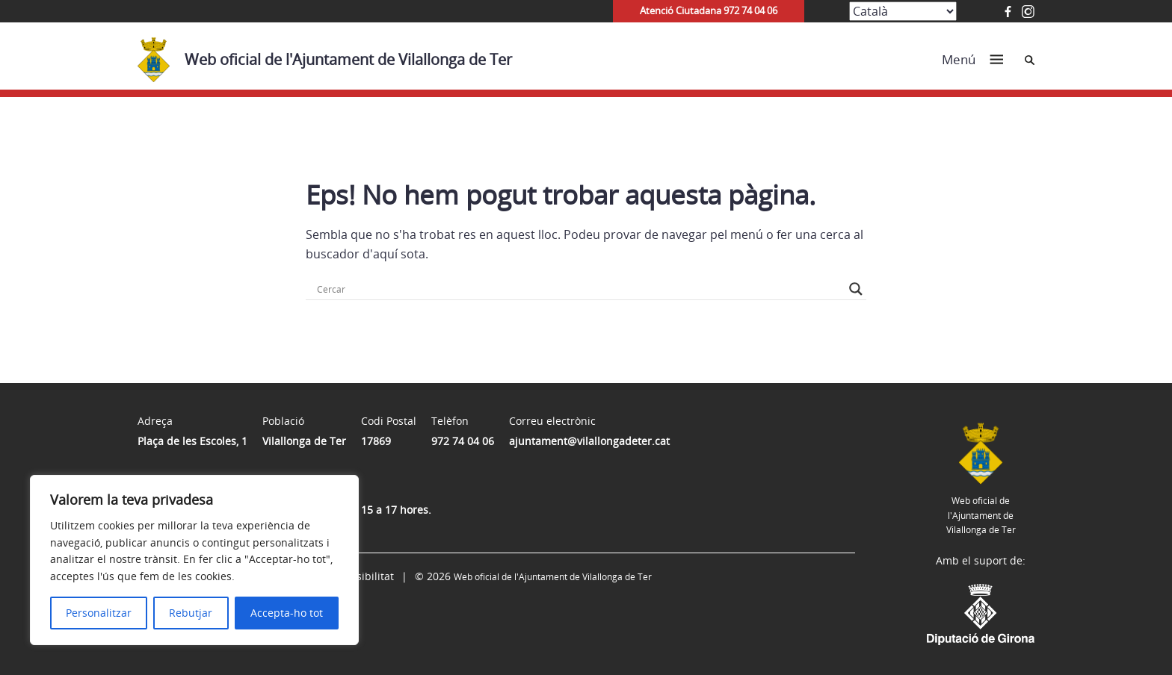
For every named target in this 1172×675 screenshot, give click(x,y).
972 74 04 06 (462, 441)
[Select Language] (903, 11)
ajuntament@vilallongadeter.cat (589, 441)
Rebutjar (190, 613)
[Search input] (579, 289)
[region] (194, 560)
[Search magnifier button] (855, 289)
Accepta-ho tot (286, 613)
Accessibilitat (361, 576)
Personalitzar (99, 613)
